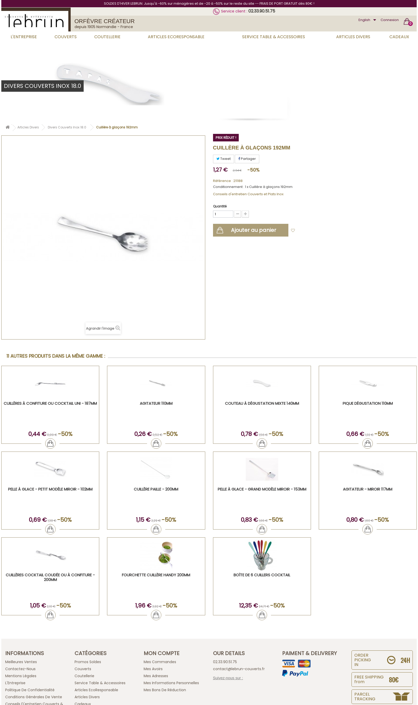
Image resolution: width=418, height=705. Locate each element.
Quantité (220, 206)
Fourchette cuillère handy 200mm (156, 575)
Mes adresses (156, 675)
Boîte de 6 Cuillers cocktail (262, 575)
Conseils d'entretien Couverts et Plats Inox (248, 194)
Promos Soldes (88, 661)
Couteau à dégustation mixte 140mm (262, 403)
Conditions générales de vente (33, 697)
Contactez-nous (20, 668)
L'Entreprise (24, 37)
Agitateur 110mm (156, 403)
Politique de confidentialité (30, 690)
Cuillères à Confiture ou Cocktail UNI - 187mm (50, 403)
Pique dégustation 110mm (368, 403)
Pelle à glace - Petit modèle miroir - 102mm (50, 489)
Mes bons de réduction (165, 690)
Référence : (223, 181)
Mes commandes (160, 661)
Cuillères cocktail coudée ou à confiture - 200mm (50, 577)
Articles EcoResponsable (176, 37)
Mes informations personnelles (171, 683)
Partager (247, 158)
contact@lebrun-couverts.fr (239, 668)
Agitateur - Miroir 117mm (367, 489)
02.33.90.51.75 (261, 11)
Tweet (223, 158)
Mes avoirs (153, 668)
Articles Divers (353, 37)
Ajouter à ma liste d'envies (321, 230)
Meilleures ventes (21, 661)
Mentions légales (20, 675)
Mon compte (162, 653)
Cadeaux (399, 37)
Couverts (66, 37)
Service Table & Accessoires (273, 37)
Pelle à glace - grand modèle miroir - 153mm (262, 489)
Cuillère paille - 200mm (156, 489)
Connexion (390, 19)
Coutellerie (107, 37)
